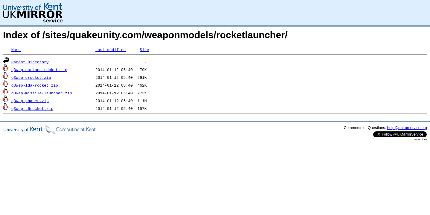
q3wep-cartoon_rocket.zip (39, 69)
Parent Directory (30, 61)
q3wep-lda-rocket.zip (34, 85)
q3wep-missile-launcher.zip (41, 93)
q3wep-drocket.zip (31, 77)
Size (144, 49)
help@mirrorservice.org (407, 127)
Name (16, 49)
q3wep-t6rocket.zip (32, 108)
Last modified (110, 49)
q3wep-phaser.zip (30, 100)
